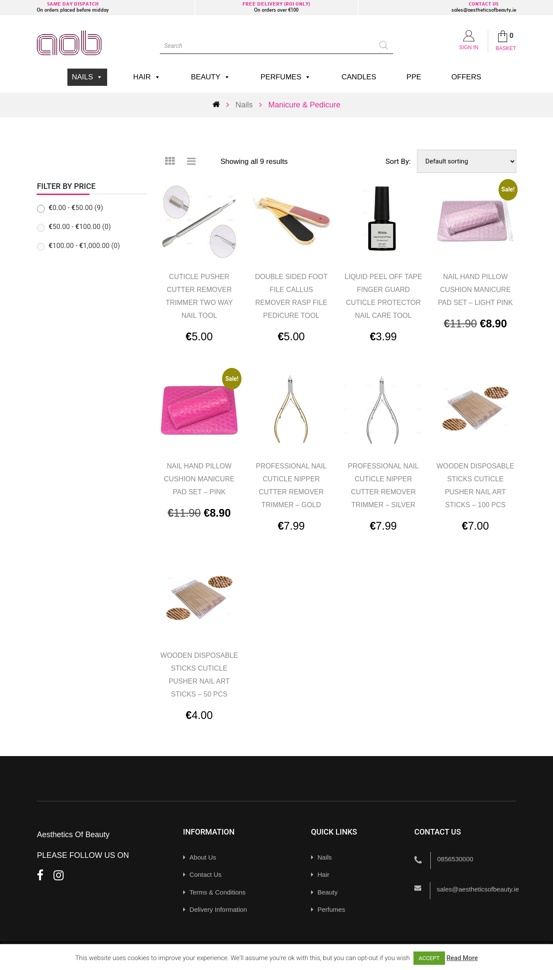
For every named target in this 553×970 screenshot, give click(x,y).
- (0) (79, 227)
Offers (466, 77)
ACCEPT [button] (429, 958)
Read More (462, 958)
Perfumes (286, 77)
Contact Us (206, 874)
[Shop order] (466, 161)
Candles (358, 77)
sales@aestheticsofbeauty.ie (483, 10)
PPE (414, 77)
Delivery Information (218, 909)
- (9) (75, 208)
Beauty (210, 77)
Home (219, 103)
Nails (87, 77)
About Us (203, 857)
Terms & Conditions (218, 892)
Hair (147, 77)
